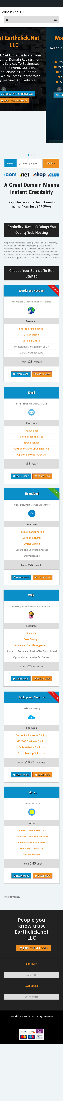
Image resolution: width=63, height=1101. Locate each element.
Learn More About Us (31, 100)
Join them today (33, 948)
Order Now (42, 544)
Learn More (21, 544)
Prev (3, 89)
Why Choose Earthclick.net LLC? (31, 94)
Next (59, 89)
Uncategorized (31, 996)
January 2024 (31, 975)
